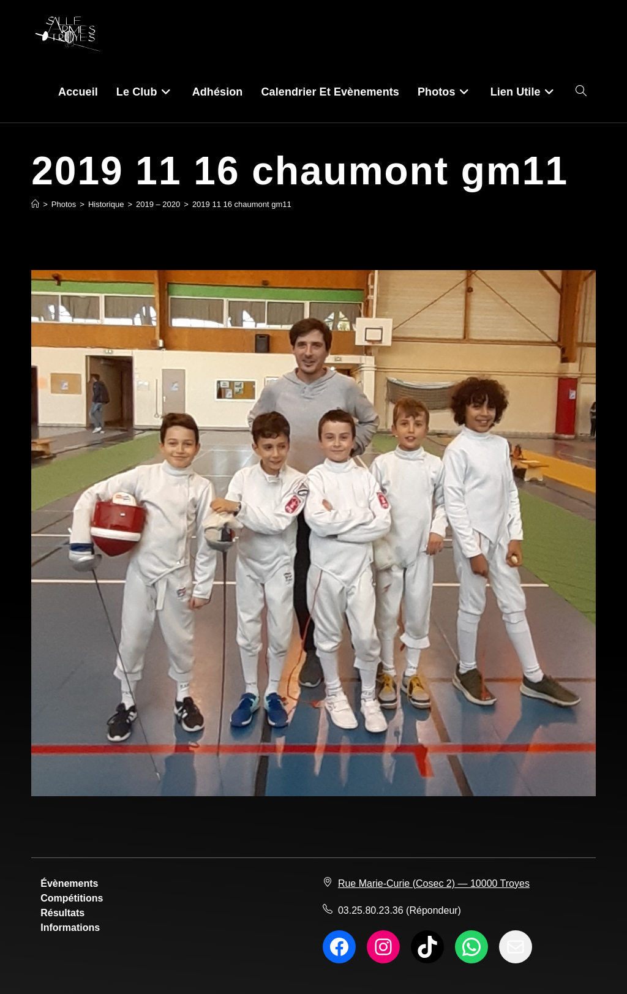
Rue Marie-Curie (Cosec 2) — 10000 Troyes (434, 883)
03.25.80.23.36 (371, 910)
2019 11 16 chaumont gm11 (241, 204)
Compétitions (71, 898)
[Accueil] (35, 204)
